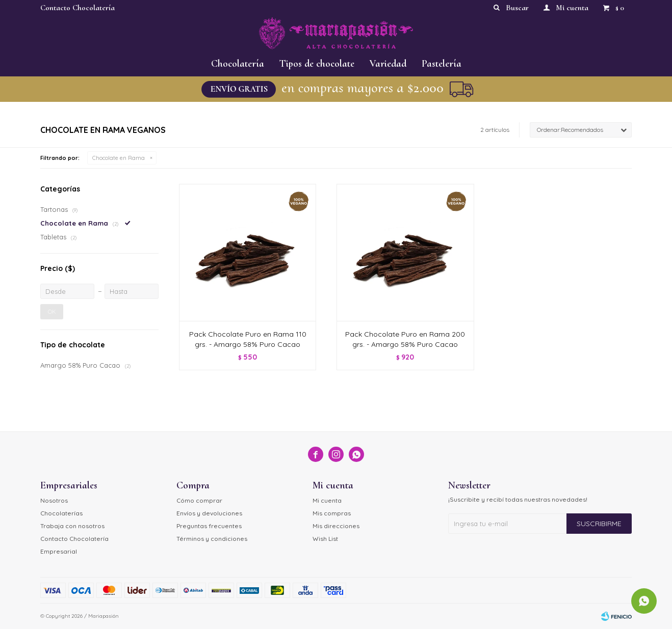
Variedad (388, 64)
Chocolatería (237, 64)
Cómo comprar (199, 500)
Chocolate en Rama (118, 157)
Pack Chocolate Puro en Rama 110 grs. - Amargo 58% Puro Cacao (247, 339)
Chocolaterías (61, 513)
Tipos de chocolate (316, 64)
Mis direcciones (336, 526)
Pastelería (441, 64)
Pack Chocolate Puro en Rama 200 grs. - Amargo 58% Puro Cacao (405, 339)
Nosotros (54, 500)
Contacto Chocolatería (77, 8)
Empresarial (58, 551)
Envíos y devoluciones (209, 513)
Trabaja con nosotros (72, 526)
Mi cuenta (327, 500)
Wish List (325, 538)
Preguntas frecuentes (209, 526)
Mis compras (332, 513)
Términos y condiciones (211, 538)
